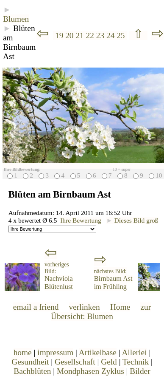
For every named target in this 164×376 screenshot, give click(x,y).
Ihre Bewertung (80, 220)
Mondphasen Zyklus (90, 371)
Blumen (16, 18)
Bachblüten (32, 371)
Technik (135, 361)
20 (70, 35)
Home (120, 306)
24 (111, 35)
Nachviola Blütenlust (58, 276)
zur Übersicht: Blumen (101, 311)
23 (101, 35)
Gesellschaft (75, 361)
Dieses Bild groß (132, 220)
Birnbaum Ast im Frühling (113, 279)
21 (80, 35)
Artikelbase (98, 352)
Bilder (140, 371)
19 (59, 35)
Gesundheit (30, 361)
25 (122, 35)
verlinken (84, 306)
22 (91, 35)
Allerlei (134, 352)
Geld (109, 361)
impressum (55, 352)
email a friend (36, 306)
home (23, 352)
